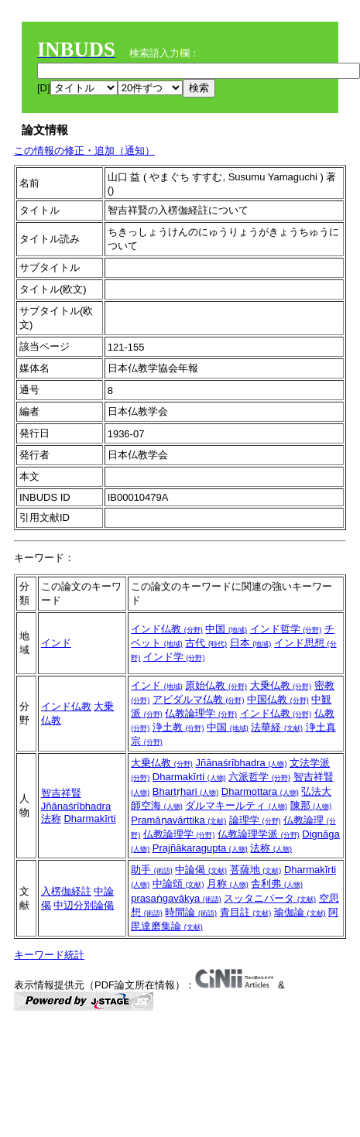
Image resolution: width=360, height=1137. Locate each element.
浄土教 (178, 727)
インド (56, 643)
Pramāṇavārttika (178, 820)
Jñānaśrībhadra (76, 806)
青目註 (246, 912)
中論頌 (178, 883)
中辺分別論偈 (83, 905)
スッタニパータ (270, 898)
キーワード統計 (49, 955)
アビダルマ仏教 (199, 699)
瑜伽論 (300, 912)
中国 (226, 629)
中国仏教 (278, 699)
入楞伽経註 (66, 891)
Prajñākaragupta (200, 848)
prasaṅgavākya (176, 898)
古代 (206, 643)
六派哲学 (259, 777)
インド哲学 (286, 629)
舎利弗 (277, 883)
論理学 (255, 820)
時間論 (191, 912)
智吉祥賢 (61, 793)
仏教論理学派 (259, 834)
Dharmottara (260, 791)
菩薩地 (256, 869)
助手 (152, 869)
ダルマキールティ (236, 805)
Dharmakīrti (89, 818)
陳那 (311, 805)
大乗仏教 (281, 685)
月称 (228, 883)
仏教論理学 (201, 713)
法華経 (277, 727)
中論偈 (201, 869)
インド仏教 (167, 629)
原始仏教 (216, 685)
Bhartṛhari (185, 791)
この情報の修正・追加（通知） (84, 150)
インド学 (174, 657)
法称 (51, 818)
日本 (251, 643)
